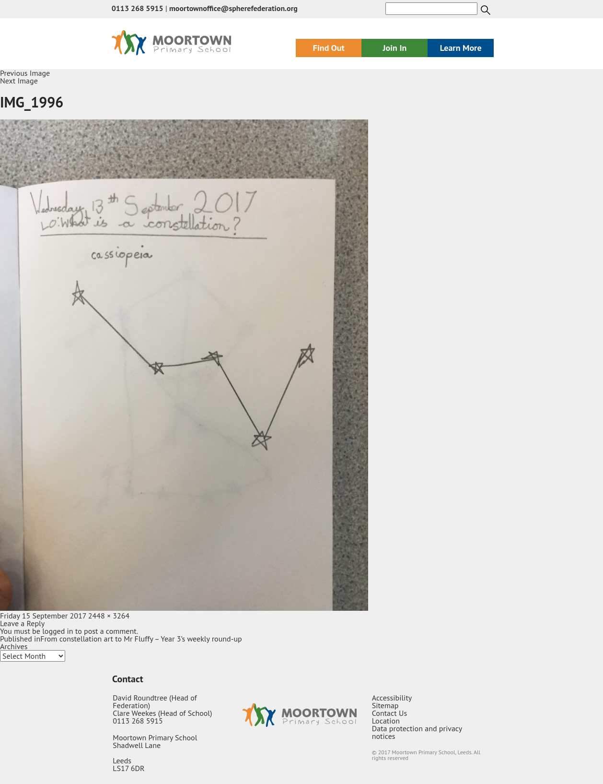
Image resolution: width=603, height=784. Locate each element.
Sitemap (385, 705)
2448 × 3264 (108, 615)
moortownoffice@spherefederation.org (233, 8)
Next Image (19, 80)
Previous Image (25, 73)
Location (386, 720)
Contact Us (389, 713)
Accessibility (392, 697)
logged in (57, 631)
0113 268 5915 (137, 8)
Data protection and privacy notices (417, 732)
